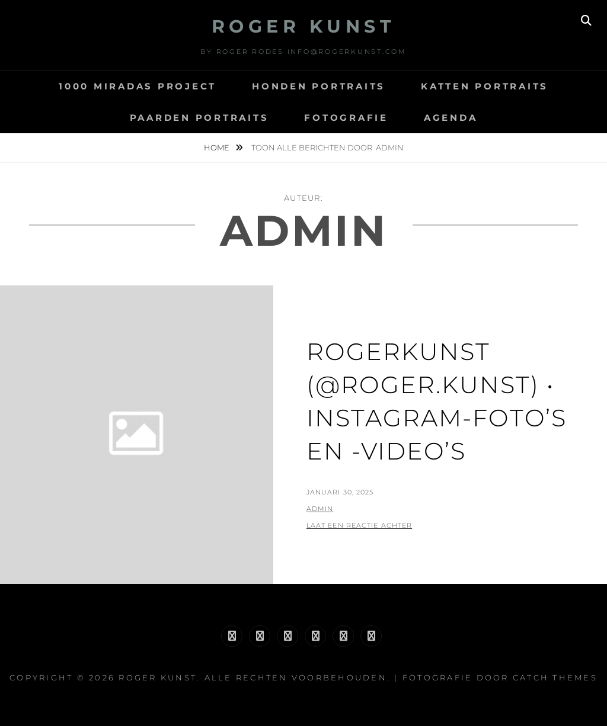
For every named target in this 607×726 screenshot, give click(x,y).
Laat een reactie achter (359, 525)
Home (217, 147)
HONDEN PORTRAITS (318, 86)
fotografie (346, 117)
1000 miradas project (137, 86)
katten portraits (484, 86)
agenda (451, 117)
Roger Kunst (304, 26)
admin (320, 509)
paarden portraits (199, 117)
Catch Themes (555, 677)
